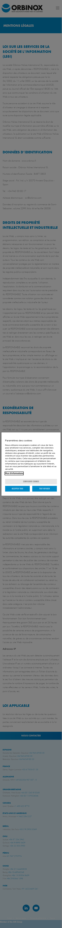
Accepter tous (17, 488)
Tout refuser (44, 488)
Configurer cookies (31, 481)
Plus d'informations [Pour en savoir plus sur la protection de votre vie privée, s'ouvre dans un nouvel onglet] (14, 473)
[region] (30, 464)
